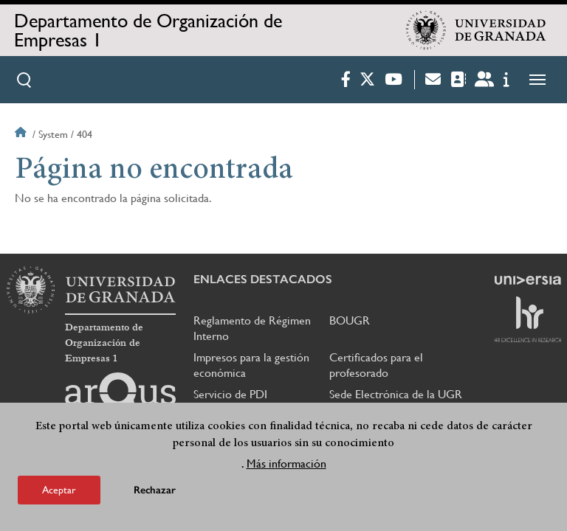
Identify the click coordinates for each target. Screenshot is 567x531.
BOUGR (349, 320)
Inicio (22, 134)
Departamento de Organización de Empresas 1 (148, 30)
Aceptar (59, 490)
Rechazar (155, 490)
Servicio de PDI (230, 394)
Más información (286, 464)
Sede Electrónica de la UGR (395, 394)
